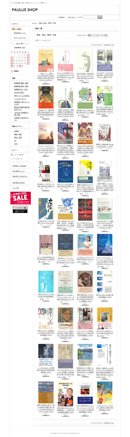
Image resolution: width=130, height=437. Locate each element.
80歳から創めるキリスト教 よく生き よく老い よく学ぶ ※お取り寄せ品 (85, 189)
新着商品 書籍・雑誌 (21, 83)
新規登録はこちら (20, 33)
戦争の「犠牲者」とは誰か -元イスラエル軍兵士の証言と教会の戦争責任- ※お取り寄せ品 (105, 372)
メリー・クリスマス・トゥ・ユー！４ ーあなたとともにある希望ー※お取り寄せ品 (104, 262)
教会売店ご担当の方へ (20, 176)
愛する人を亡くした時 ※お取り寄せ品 (46, 296)
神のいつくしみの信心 (21, 96)
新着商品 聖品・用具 (21, 86)
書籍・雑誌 (18, 134)
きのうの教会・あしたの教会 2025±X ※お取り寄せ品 (65, 224)
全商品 (16, 131)
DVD (16, 144)
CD (15, 140)
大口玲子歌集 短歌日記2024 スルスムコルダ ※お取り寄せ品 (85, 77)
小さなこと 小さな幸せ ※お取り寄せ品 (65, 186)
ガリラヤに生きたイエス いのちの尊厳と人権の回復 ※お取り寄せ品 (65, 373)
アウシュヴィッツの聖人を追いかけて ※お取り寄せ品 (85, 333)
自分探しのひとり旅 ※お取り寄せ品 (85, 112)
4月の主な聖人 (19, 92)
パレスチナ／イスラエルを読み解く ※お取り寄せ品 (104, 75)
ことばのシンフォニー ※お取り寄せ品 (85, 259)
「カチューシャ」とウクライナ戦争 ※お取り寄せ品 (104, 408)
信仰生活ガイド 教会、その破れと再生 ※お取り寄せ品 (85, 371)
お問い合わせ (72, 17)
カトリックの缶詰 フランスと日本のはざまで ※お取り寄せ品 (65, 76)
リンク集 (16, 188)
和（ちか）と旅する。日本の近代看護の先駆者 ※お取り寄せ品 (104, 110)
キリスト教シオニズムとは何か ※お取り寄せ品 (85, 226)
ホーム (34, 23)
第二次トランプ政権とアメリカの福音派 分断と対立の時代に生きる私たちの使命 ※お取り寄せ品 (65, 150)
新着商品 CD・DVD (21, 89)
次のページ (110, 45)
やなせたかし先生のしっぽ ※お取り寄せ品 (104, 333)
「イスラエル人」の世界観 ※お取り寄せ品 (46, 370)
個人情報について (19, 171)
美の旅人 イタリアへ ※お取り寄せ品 (46, 186)
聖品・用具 (18, 137)
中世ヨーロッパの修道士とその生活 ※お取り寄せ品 (45, 333)
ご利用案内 (61, 17)
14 (104, 45)
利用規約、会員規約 (19, 166)
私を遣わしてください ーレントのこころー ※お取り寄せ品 (66, 260)
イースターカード (20, 99)
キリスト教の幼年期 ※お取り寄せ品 (46, 259)
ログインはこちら (20, 38)
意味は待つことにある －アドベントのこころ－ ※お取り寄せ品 (65, 298)
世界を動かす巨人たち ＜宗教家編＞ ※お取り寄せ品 (65, 410)
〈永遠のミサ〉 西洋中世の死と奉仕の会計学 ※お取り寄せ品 (45, 113)
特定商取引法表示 (19, 183)
